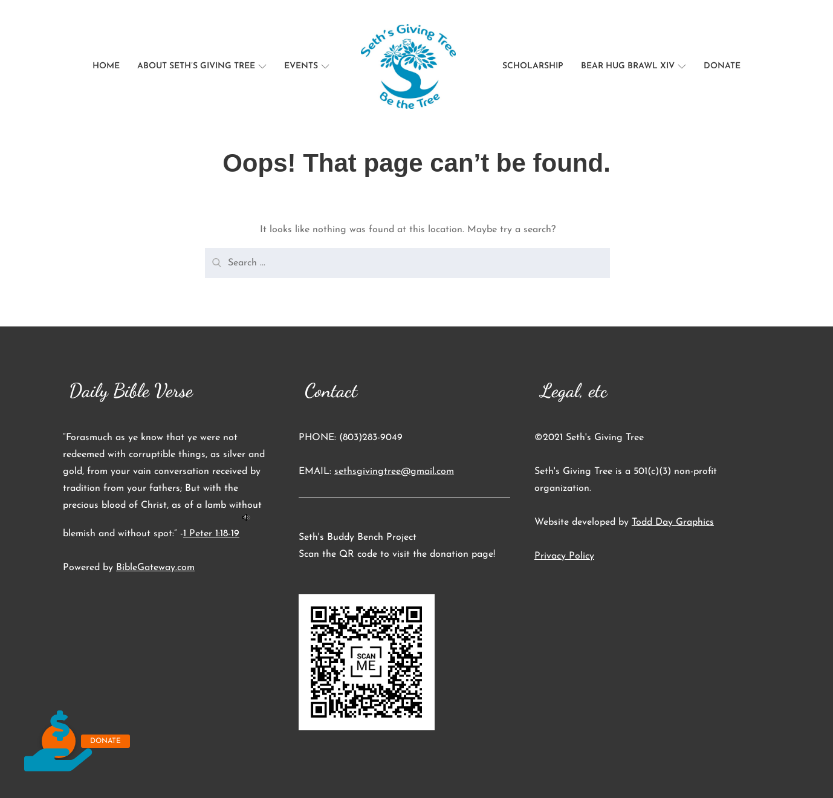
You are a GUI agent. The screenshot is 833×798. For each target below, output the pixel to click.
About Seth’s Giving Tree (202, 66)
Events (306, 66)
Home (106, 66)
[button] (59, 741)
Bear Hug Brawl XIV (633, 66)
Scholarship (532, 66)
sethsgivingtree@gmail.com (394, 471)
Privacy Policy (564, 556)
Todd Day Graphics (673, 522)
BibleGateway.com (155, 568)
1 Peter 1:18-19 (211, 534)
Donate (722, 66)
